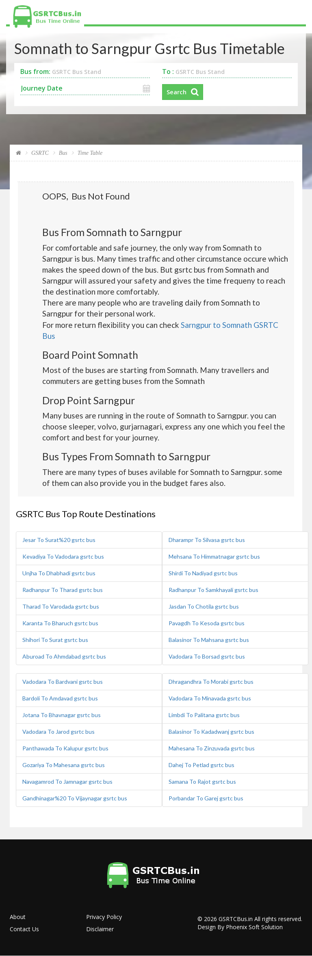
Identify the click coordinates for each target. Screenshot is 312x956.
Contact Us (24, 929)
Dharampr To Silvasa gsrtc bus (207, 539)
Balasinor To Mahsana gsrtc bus (209, 639)
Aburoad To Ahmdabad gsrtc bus (64, 656)
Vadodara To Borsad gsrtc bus (207, 656)
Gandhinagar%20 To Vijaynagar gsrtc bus (74, 798)
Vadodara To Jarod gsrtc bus (58, 731)
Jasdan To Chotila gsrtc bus (204, 606)
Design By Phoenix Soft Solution (240, 927)
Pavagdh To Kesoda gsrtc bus (207, 623)
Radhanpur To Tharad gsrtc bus (62, 589)
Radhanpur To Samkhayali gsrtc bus (213, 589)
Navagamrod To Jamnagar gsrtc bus (67, 781)
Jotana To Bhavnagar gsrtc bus (61, 714)
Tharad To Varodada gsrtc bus (60, 606)
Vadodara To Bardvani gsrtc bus (62, 681)
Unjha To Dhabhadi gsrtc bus (58, 573)
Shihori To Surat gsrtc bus (55, 639)
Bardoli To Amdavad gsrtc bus (60, 698)
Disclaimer (100, 929)
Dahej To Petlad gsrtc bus (201, 764)
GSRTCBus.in (236, 919)
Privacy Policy (104, 917)
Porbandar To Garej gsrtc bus (206, 798)
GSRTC (40, 153)
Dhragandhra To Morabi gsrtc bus (211, 681)
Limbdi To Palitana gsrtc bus (204, 714)
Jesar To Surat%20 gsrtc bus (58, 539)
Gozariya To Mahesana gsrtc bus (63, 764)
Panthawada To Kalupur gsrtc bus (65, 748)
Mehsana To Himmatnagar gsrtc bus (214, 556)
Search (176, 92)
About (18, 917)
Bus (63, 153)
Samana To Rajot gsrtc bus (202, 781)
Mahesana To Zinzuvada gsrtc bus (212, 748)
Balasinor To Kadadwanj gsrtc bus (211, 731)
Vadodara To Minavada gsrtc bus (210, 698)
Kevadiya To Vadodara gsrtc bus (63, 556)
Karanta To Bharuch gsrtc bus (60, 623)
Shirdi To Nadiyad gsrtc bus (203, 573)
